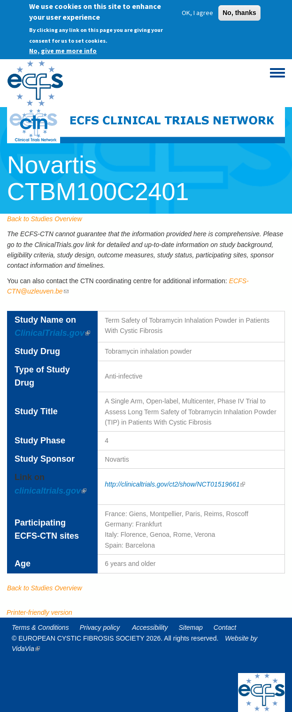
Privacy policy (100, 627)
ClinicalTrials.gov (52, 333)
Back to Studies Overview (44, 219)
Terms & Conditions (40, 627)
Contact (225, 627)
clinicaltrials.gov (50, 490)
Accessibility (150, 627)
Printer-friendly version (39, 612)
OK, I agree (197, 10)
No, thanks (239, 10)
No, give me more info (63, 47)
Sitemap (191, 627)
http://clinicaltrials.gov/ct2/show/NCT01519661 (175, 484)
